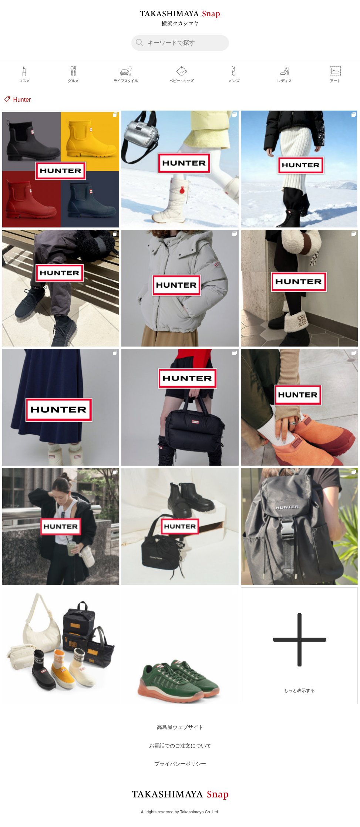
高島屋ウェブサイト (180, 727)
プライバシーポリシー (180, 764)
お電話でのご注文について (180, 746)
